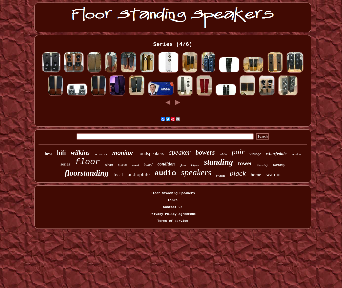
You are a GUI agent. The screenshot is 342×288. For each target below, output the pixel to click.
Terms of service (172, 221)
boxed (148, 164)
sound (135, 165)
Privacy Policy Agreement (173, 214)
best (48, 153)
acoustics (101, 154)
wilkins (80, 152)
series (65, 164)
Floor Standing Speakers (173, 193)
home (256, 174)
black (238, 173)
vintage (255, 154)
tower (245, 163)
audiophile (139, 174)
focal (118, 174)
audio (165, 173)
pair (238, 151)
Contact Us (172, 207)
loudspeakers (151, 153)
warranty (279, 164)
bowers (205, 152)
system (220, 175)
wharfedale (276, 153)
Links (173, 200)
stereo (122, 164)
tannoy (262, 164)
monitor (123, 153)
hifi (61, 152)
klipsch (195, 165)
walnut (273, 174)
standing (218, 162)
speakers (196, 172)
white (223, 154)
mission (296, 154)
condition (166, 164)
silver (109, 165)
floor (87, 162)
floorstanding (87, 172)
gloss (183, 165)
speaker (180, 152)
